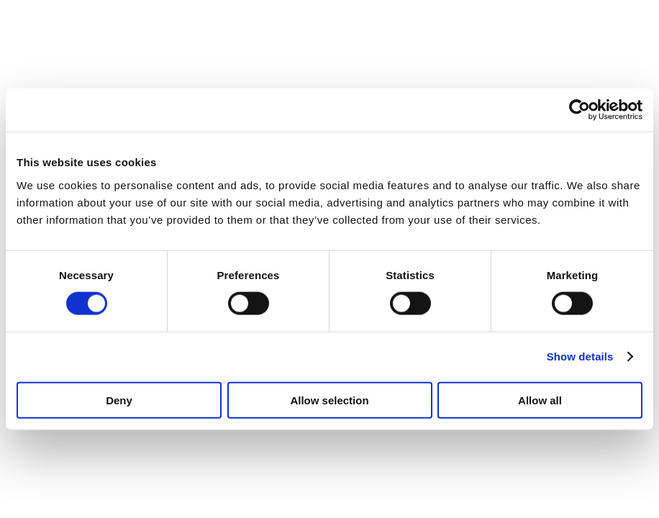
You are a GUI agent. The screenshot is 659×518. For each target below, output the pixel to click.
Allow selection (329, 400)
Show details (580, 356)
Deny (119, 400)
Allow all (540, 400)
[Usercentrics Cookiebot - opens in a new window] (579, 110)
